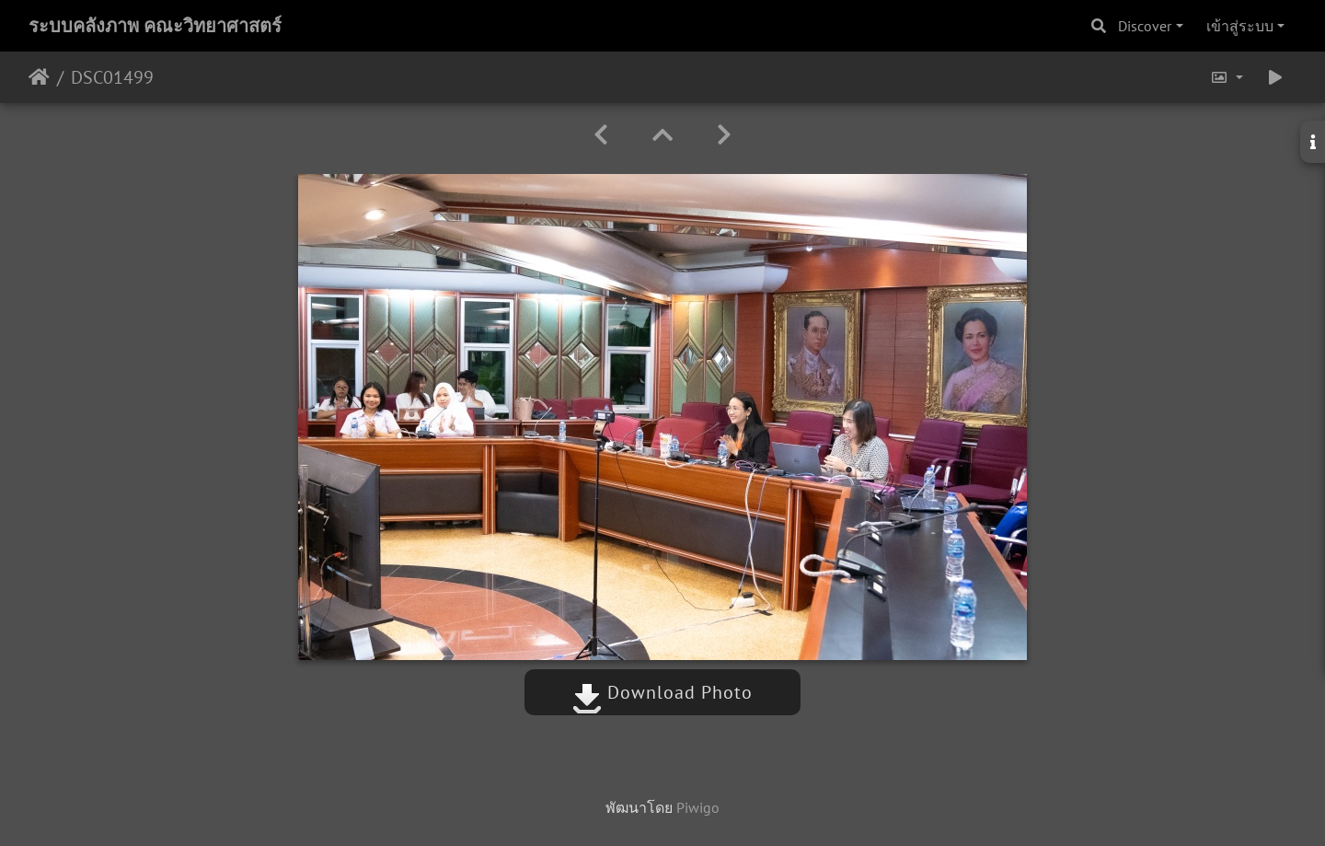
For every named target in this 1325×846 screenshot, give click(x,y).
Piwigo (698, 807)
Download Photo (662, 692)
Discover (1144, 26)
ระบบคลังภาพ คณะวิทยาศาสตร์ (155, 26)
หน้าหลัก (39, 77)
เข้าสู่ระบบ (1239, 26)
